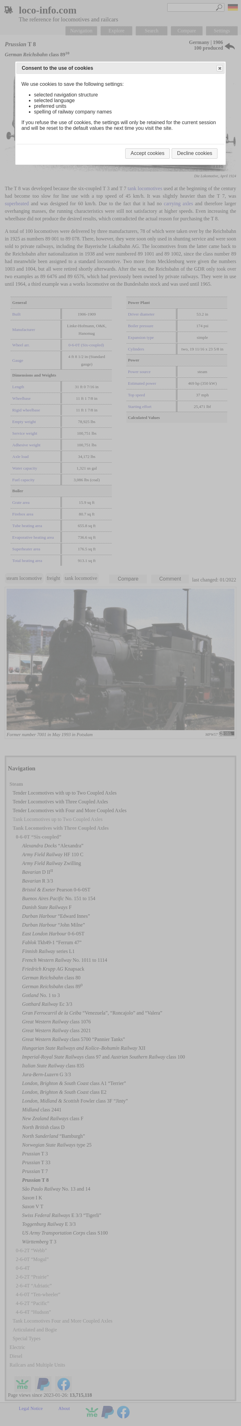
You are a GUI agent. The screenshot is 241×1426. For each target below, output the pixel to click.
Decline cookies (194, 153)
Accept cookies (147, 153)
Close (219, 68)
